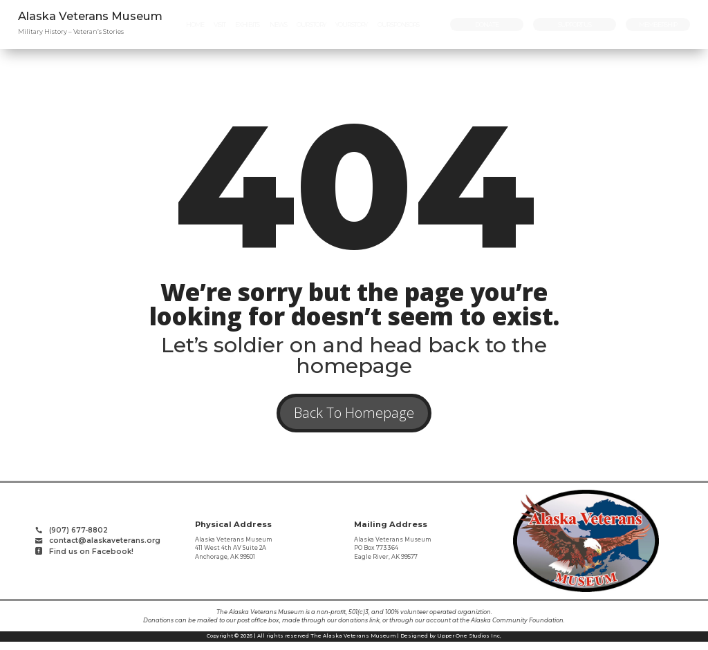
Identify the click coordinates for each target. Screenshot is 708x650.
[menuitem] (195, 24)
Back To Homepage (354, 417)
